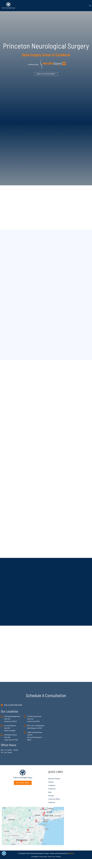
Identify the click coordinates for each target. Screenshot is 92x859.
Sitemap (59, 856)
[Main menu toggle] (90, 6)
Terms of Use (52, 856)
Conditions (51, 785)
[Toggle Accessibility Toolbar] (4, 852)
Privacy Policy (43, 856)
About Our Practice (54, 778)
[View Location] (2, 716)
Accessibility (34, 856)
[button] (46, 74)
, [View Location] (10, 728)
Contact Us (51, 802)
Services (51, 782)
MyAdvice (71, 853)
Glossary (51, 795)
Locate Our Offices (54, 799)
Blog (49, 792)
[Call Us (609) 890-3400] (11, 704)
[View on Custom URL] (33, 826)
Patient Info (52, 789)
